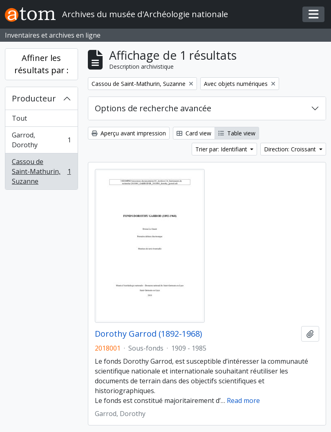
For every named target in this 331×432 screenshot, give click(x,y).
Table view (236, 133)
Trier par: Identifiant (222, 149)
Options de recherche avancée (153, 108)
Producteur (34, 98)
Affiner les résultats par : (41, 64)
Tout (19, 118)
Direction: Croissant (291, 149)
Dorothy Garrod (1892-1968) (148, 334)
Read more (243, 400)
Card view (194, 133)
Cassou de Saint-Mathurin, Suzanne (41, 171)
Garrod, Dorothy (41, 139)
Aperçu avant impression (129, 133)
